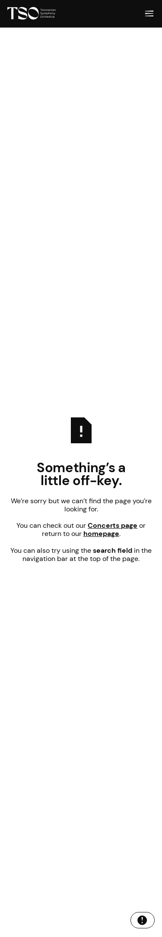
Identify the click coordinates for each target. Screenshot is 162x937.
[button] (149, 13)
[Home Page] (31, 13)
